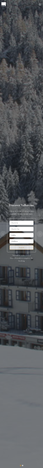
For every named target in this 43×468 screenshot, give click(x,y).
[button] (3, 234)
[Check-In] (21, 223)
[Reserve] (21, 247)
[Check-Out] (21, 229)
